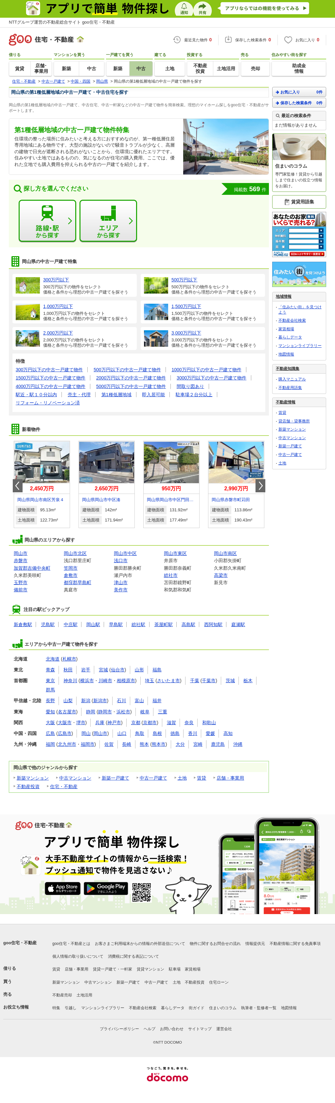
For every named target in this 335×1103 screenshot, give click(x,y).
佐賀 (109, 744)
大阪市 (65, 722)
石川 (121, 700)
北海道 (53, 659)
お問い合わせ (172, 1029)
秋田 (68, 669)
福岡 (50, 744)
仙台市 (118, 669)
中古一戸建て (153, 778)
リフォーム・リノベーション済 (48, 402)
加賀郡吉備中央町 (32, 568)
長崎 (126, 744)
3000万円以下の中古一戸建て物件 (211, 377)
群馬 (50, 689)
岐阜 (145, 711)
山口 (122, 733)
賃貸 (201, 778)
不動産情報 (285, 402)
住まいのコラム (223, 1008)
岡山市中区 (125, 553)
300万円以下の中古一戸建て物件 (49, 369)
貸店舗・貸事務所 (294, 421)
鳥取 (139, 733)
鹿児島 (218, 744)
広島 (50, 733)
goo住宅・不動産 (20, 942)
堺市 (80, 722)
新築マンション (33, 778)
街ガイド (196, 1008)
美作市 (121, 589)
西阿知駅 (213, 624)
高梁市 (221, 575)
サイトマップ (200, 1029)
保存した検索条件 (299, 103)
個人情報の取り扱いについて (77, 956)
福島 (157, 669)
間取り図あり (190, 386)
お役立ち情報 (16, 1007)
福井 (157, 700)
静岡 (90, 711)
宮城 (103, 669)
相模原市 (126, 680)
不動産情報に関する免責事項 (295, 943)
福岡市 (88, 744)
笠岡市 (71, 568)
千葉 (194, 680)
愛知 (50, 711)
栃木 (248, 680)
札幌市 (69, 659)
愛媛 (210, 733)
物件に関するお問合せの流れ (215, 943)
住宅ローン (219, 982)
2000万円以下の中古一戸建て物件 (131, 377)
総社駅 (138, 624)
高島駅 (188, 624)
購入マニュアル (292, 379)
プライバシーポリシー (119, 1029)
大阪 (50, 722)
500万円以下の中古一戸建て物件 (127, 369)
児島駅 (48, 624)
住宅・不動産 (64, 786)
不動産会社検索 (292, 320)
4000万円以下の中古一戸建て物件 (50, 386)
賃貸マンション (150, 969)
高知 (228, 733)
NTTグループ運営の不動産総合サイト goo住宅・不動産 (62, 22)
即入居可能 (153, 394)
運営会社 (224, 1029)
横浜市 (87, 680)
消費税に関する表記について (133, 956)
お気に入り (299, 92)
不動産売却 (62, 995)
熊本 (144, 744)
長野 (50, 700)
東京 (50, 680)
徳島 (175, 733)
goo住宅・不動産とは (71, 943)
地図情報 (286, 354)
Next (260, 485)
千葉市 (209, 680)
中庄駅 (71, 624)
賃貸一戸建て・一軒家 (112, 969)
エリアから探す (108, 221)
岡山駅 (93, 624)
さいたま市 (168, 680)
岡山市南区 (225, 553)
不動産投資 (28, 786)
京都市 (150, 722)
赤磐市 (20, 560)
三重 (162, 711)
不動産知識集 (287, 368)
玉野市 (20, 582)
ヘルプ (149, 1029)
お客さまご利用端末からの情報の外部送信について (140, 943)
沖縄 (237, 744)
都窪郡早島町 (77, 582)
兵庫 (99, 722)
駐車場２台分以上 (194, 394)
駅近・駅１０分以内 (36, 394)
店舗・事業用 (230, 778)
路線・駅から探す (47, 221)
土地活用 (84, 995)
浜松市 (123, 711)
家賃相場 (286, 329)
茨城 (230, 680)
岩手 (85, 669)
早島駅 (116, 624)
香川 (192, 733)
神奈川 (70, 680)
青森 (50, 669)
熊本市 (159, 744)
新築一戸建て (115, 778)
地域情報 (283, 296)
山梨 (68, 700)
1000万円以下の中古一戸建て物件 (206, 369)
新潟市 (100, 700)
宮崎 (198, 744)
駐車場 (175, 969)
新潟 (85, 700)
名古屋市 (67, 711)
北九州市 (67, 744)
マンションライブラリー (300, 345)
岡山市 (20, 553)
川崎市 (105, 680)
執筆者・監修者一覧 (258, 1008)
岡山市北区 (75, 553)
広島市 (65, 733)
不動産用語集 (290, 387)
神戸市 (114, 722)
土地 (182, 778)
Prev (18, 485)
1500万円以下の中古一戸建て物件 (50, 377)
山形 (139, 669)
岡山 (86, 733)
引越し (71, 1008)
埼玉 (149, 680)
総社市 (171, 575)
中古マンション (75, 778)
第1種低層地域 (116, 394)
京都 (135, 722)
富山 (139, 700)
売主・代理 (79, 394)
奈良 (189, 722)
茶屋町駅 (163, 624)
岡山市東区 (175, 553)
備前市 (20, 589)
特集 (56, 1008)
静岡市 (105, 711)
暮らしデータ (290, 337)
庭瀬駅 (238, 624)
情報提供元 (255, 943)
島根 (157, 733)
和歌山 (209, 722)
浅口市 (121, 560)
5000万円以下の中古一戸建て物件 (131, 386)
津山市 (121, 582)
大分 (180, 744)
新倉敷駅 (23, 624)
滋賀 (171, 722)
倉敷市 (71, 575)
